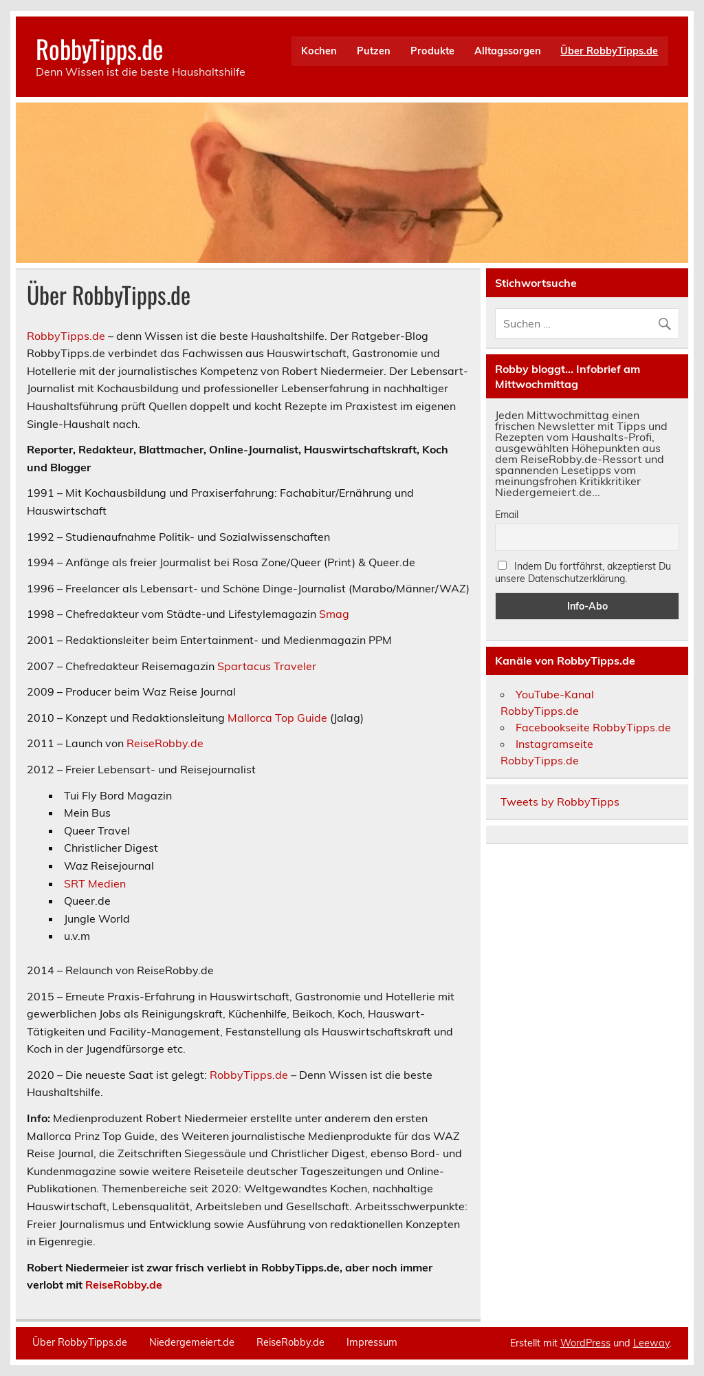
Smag (334, 614)
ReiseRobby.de (165, 743)
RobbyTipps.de (99, 48)
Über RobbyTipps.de (609, 51)
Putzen (373, 51)
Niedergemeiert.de (191, 1342)
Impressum (371, 1342)
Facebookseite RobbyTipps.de (593, 727)
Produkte (432, 51)
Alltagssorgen (507, 51)
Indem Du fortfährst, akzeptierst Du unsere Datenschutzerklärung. (583, 572)
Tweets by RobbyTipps (559, 801)
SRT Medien (95, 883)
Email (506, 514)
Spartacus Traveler (266, 666)
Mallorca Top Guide (277, 717)
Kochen (319, 51)
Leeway (651, 1343)
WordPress (585, 1343)
